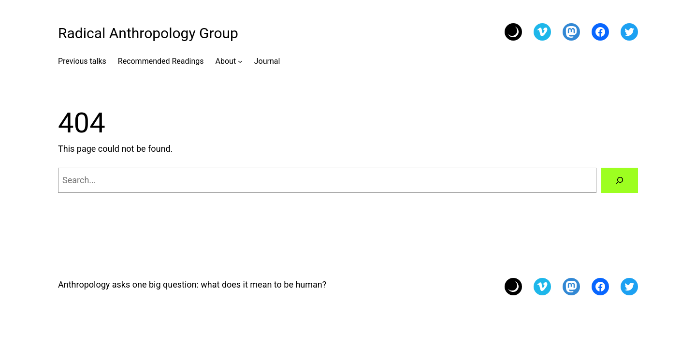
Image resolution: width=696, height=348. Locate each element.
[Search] (619, 180)
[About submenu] (240, 61)
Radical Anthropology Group (148, 33)
